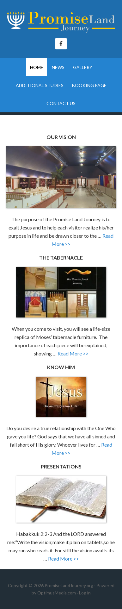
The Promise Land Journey (61, 22)
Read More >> (73, 353)
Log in (85, 592)
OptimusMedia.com (56, 592)
